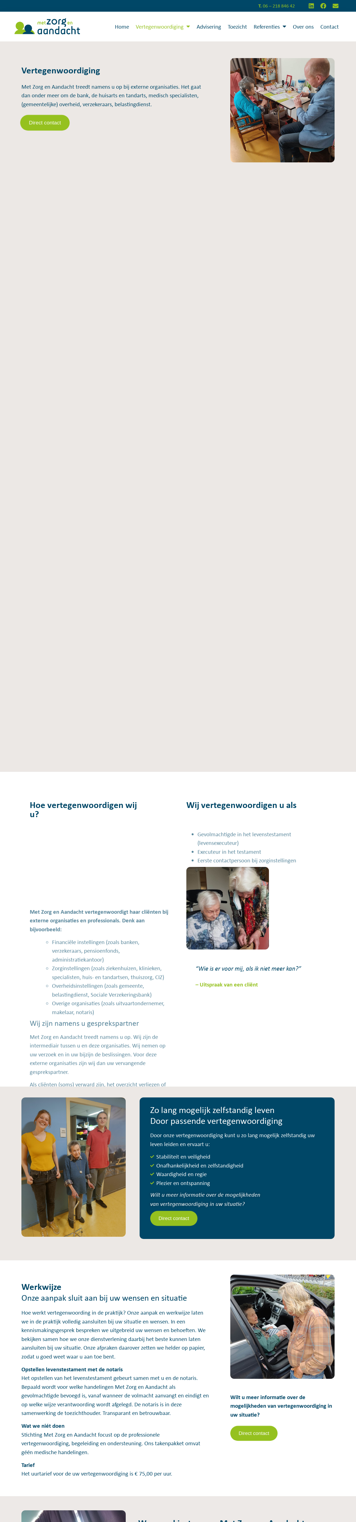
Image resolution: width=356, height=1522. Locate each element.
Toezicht (237, 26)
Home (122, 26)
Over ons (303, 26)
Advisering (209, 26)
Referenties (270, 26)
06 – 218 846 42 (276, 6)
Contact (329, 26)
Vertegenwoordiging (163, 26)
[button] (45, 122)
